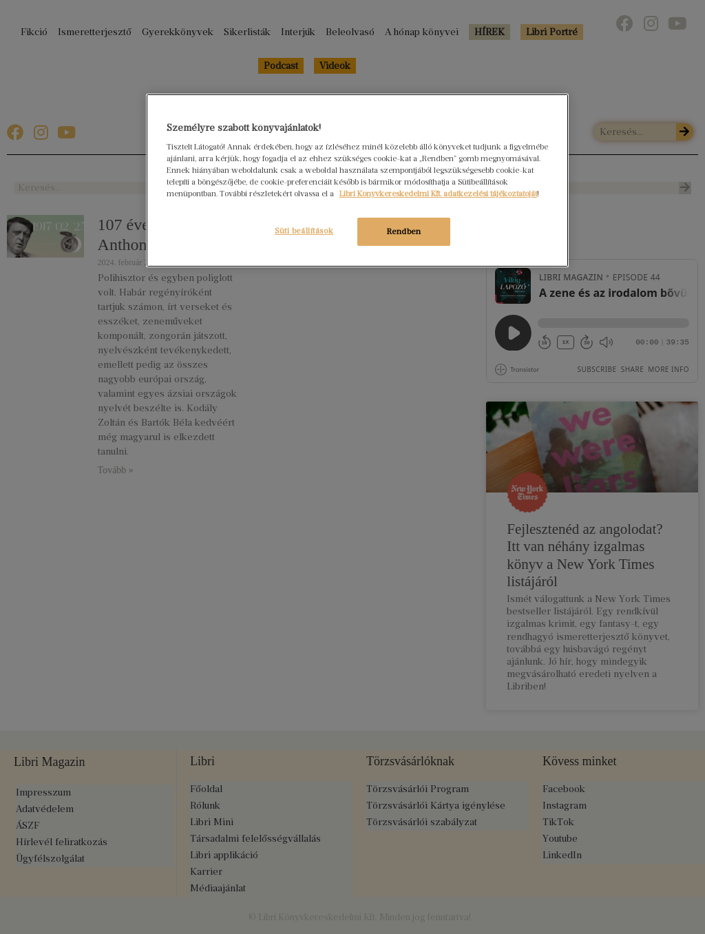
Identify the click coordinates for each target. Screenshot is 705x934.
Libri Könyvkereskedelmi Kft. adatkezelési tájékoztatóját (438, 193)
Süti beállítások (303, 231)
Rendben (404, 231)
